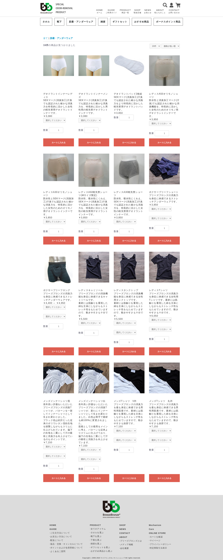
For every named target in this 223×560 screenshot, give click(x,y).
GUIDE (111, 11)
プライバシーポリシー (160, 544)
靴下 (59, 21)
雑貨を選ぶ (96, 544)
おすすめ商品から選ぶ (101, 551)
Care (151, 529)
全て (45, 38)
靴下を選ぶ (96, 536)
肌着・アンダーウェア (81, 21)
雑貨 (103, 21)
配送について (56, 540)
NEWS (148, 11)
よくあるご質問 (57, 551)
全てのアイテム (98, 529)
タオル (46, 21)
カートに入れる (59, 142)
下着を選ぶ (96, 540)
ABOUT (160, 11)
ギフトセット (119, 21)
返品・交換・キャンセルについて (66, 544)
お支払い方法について (61, 536)
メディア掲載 (126, 544)
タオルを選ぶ (97, 532)
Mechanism (155, 525)
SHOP (137, 11)
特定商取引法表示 (158, 548)
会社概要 (124, 548)
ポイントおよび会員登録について (66, 547)
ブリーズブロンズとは (131, 541)
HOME (99, 11)
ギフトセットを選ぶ (100, 547)
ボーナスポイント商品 (168, 21)
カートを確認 (156, 537)
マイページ (155, 540)
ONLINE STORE (157, 533)
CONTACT (174, 11)
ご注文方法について (60, 533)
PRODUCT (125, 11)
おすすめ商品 (141, 21)
